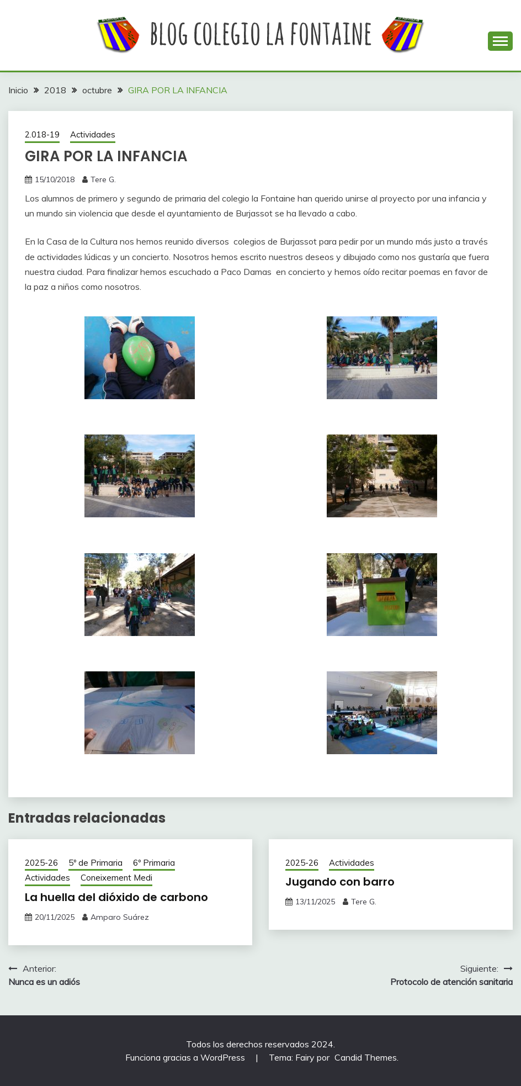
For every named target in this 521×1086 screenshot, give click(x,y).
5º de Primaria (95, 862)
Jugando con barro (340, 881)
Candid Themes (365, 1057)
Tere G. (103, 179)
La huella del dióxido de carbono (116, 897)
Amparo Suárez (120, 917)
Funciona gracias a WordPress (186, 1057)
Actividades (92, 134)
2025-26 (41, 862)
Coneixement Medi (116, 877)
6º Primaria (154, 862)
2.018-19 (42, 134)
